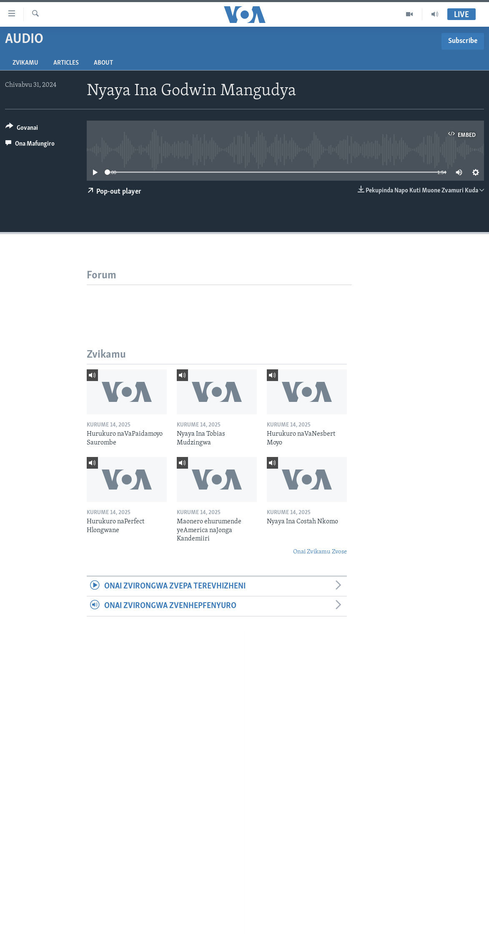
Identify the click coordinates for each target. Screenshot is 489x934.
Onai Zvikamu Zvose (320, 552)
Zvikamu (25, 63)
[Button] (21, 129)
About (103, 63)
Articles (66, 63)
